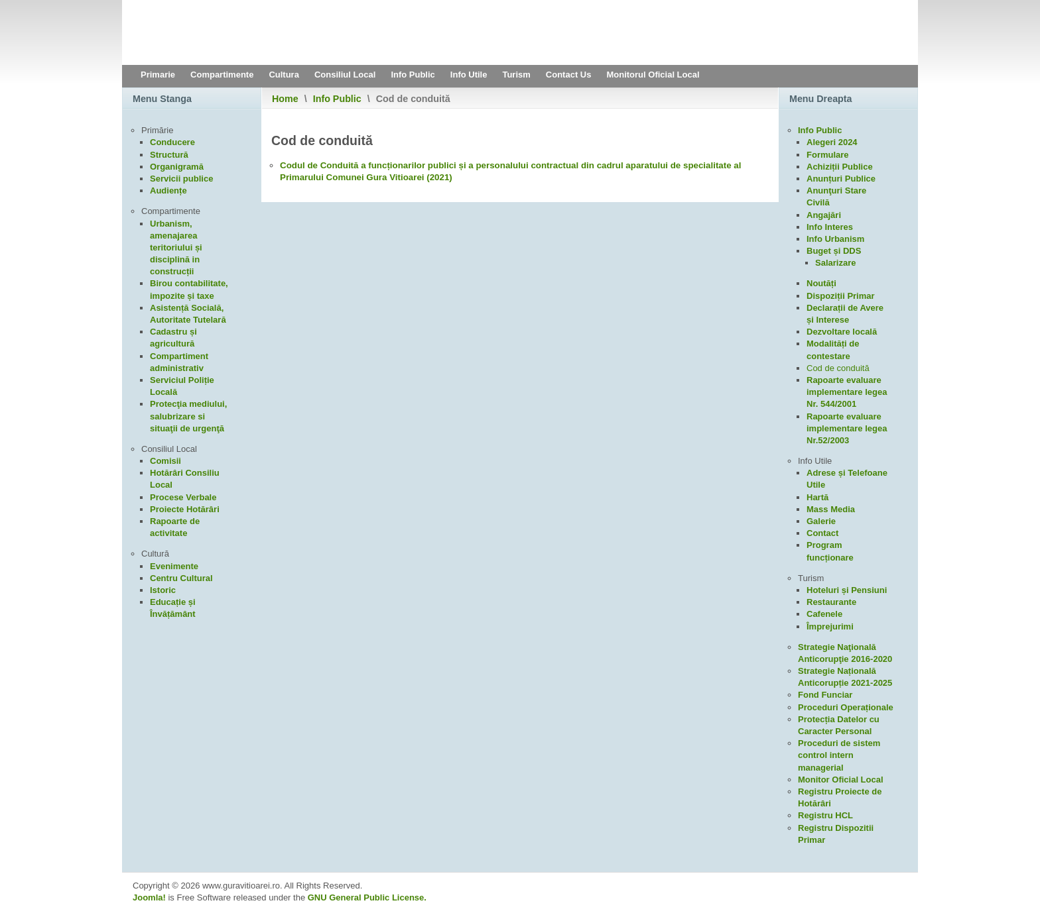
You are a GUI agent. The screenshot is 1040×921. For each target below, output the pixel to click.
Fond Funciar (825, 695)
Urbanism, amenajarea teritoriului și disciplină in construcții (176, 248)
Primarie (158, 75)
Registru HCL (825, 815)
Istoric (163, 590)
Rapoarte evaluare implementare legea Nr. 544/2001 (847, 392)
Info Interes (830, 227)
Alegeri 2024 (832, 142)
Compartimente (221, 75)
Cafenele (824, 614)
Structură (169, 155)
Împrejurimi (830, 626)
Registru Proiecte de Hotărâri (839, 797)
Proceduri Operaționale (845, 707)
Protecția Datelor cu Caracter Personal (838, 725)
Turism (516, 75)
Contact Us (569, 75)
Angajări (824, 215)
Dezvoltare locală (842, 332)
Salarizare (835, 263)
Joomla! (149, 897)
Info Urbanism (835, 239)
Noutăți (821, 283)
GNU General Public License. (367, 897)
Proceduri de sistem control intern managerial (839, 755)
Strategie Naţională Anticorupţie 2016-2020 (845, 653)
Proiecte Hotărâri (185, 509)
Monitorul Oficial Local (652, 75)
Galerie (821, 521)
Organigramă (177, 167)
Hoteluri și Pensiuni (847, 590)
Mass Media (831, 509)
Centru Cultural (181, 578)
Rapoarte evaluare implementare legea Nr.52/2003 (847, 428)
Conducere (172, 142)
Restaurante (831, 602)
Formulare (828, 155)
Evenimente (174, 566)
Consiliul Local (344, 75)
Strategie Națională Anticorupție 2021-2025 (845, 677)
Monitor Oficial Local (840, 780)
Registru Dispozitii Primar (836, 834)
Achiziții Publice (840, 167)
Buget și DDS (834, 251)
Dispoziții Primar (841, 296)
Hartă (817, 497)
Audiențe (168, 190)
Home (285, 98)
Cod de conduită (838, 368)
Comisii (165, 461)
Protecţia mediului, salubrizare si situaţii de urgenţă (188, 416)
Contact (822, 533)
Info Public (412, 75)
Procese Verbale (183, 497)
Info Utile (468, 75)
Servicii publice (181, 179)
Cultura (284, 75)
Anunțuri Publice (841, 179)
